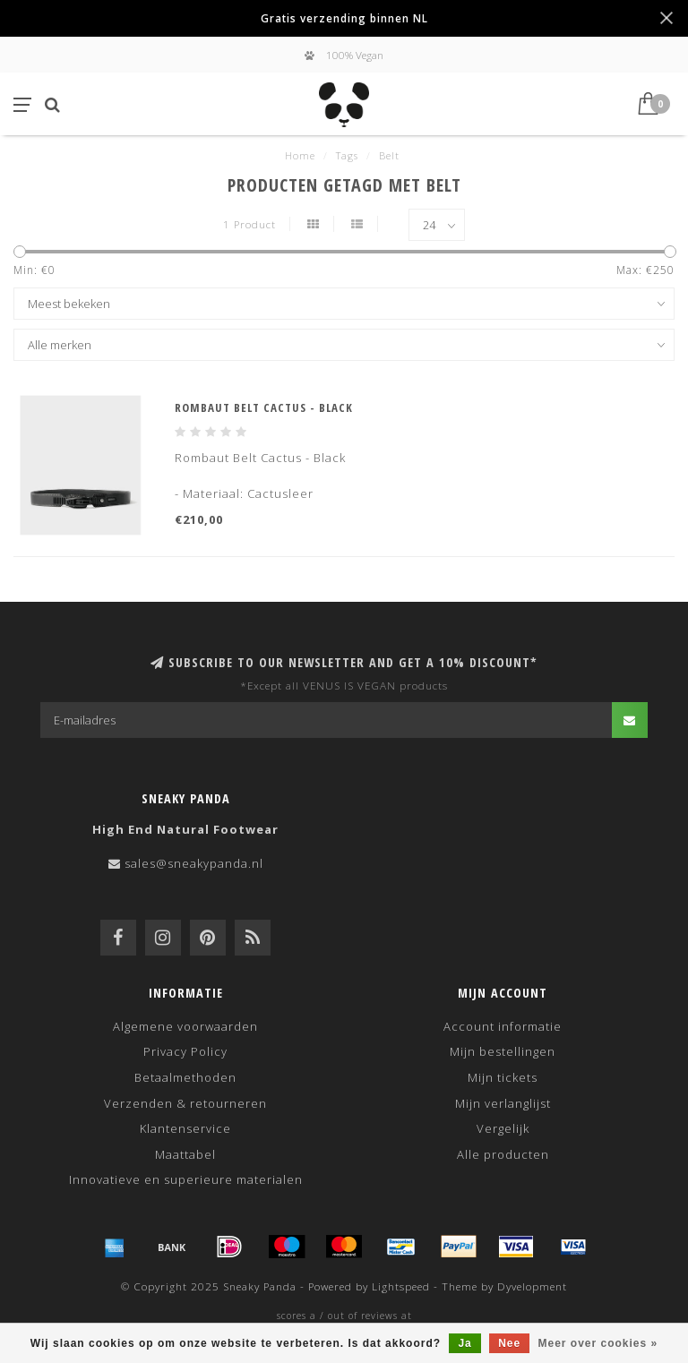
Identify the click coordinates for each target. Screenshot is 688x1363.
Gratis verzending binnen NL (344, 18)
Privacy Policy (185, 1051)
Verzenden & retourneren (185, 1103)
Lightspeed (401, 1286)
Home (300, 155)
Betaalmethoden (185, 1077)
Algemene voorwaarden (185, 1026)
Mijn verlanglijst (503, 1103)
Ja (464, 1343)
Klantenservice (185, 1128)
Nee (509, 1343)
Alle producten (503, 1154)
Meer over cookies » (598, 1343)
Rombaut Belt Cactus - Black (264, 407)
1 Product (249, 224)
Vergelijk (503, 1128)
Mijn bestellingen (502, 1051)
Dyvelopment (532, 1286)
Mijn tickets (503, 1077)
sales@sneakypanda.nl (194, 863)
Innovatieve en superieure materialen (186, 1179)
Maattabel (185, 1154)
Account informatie (502, 1026)
